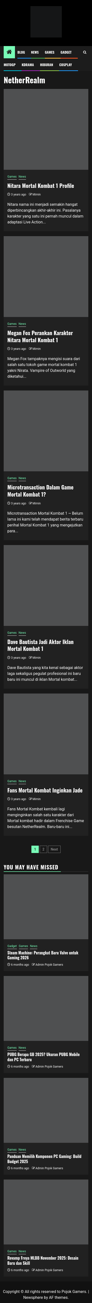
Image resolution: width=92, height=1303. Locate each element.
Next (54, 849)
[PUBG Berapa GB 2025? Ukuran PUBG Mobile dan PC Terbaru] (46, 1008)
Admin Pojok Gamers (49, 964)
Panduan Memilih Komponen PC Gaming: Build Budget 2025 (44, 1158)
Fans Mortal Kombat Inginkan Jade (44, 790)
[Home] (9, 52)
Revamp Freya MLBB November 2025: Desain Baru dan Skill (42, 1260)
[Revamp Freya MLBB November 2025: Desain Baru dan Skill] (46, 1212)
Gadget (66, 52)
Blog (21, 52)
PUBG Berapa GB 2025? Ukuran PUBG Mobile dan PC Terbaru (43, 1056)
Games (49, 52)
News (35, 52)
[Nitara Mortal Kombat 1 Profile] (46, 129)
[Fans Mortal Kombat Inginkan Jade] (46, 734)
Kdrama (28, 64)
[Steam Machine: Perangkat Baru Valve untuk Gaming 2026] (46, 906)
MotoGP (9, 64)
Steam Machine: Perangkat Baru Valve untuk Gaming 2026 (42, 955)
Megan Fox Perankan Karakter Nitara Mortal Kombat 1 (40, 336)
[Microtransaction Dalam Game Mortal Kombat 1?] (46, 430)
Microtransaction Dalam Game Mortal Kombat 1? (40, 490)
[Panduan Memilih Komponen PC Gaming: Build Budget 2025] (46, 1110)
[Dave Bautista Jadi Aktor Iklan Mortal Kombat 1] (46, 585)
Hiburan (46, 64)
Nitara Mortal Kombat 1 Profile (40, 185)
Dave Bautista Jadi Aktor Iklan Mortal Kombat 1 (40, 645)
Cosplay (65, 64)
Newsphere (33, 1297)
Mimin (37, 194)
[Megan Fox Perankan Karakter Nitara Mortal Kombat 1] (46, 276)
